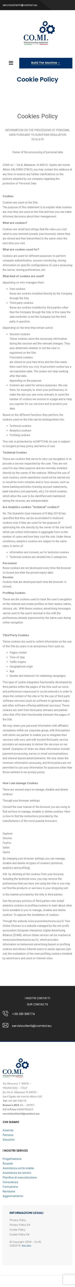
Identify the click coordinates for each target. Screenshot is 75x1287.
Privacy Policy (18, 1220)
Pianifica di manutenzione (20, 1177)
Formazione (10, 1186)
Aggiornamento (13, 1196)
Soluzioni (9, 1139)
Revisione (9, 1191)
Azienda (8, 1130)
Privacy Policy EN (20, 1225)
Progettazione (12, 1159)
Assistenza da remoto (17, 1172)
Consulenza (10, 1182)
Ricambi (8, 1163)
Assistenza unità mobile (18, 1168)
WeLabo (26, 1245)
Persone (8, 1135)
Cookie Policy (17, 1230)
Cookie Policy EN (19, 1234)
